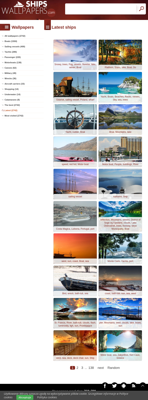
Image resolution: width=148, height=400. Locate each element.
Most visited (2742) (14, 116)
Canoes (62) (10, 68)
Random (114, 368)
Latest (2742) (11, 110)
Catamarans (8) (12, 100)
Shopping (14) (11, 89)
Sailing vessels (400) (15, 46)
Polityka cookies (47, 397)
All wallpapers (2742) (15, 36)
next (101, 368)
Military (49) (10, 73)
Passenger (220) (13, 57)
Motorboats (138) (13, 62)
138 (91, 368)
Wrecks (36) (10, 78)
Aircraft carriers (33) (15, 84)
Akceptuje (25, 397)
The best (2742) (12, 105)
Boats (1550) (11, 41)
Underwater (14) (12, 94)
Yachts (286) (11, 52)
